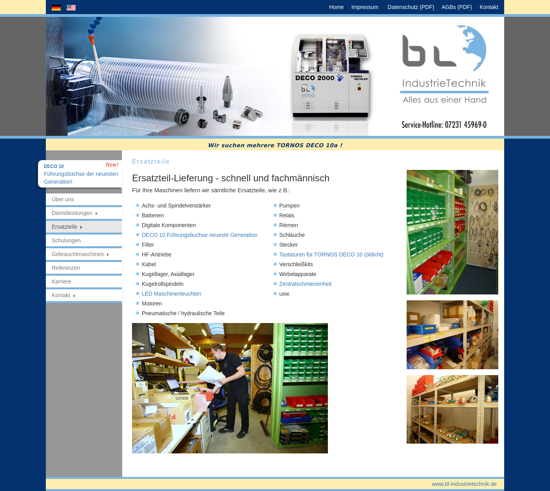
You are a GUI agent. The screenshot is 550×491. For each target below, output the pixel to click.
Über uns (63, 199)
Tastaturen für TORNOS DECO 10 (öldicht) (331, 254)
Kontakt (489, 7)
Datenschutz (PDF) (411, 7)
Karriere (61, 281)
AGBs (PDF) (456, 7)
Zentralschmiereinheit (305, 284)
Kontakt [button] (64, 295)
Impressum (364, 7)
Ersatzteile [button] (67, 227)
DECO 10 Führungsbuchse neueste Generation (199, 235)
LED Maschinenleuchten (171, 294)
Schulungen (66, 240)
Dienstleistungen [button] (75, 213)
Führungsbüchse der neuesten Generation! (81, 174)
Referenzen (66, 268)
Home (336, 7)
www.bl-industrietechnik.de (464, 484)
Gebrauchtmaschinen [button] (81, 254)
